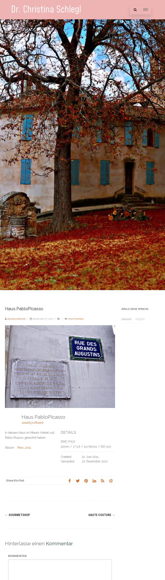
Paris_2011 (24, 447)
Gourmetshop (17, 515)
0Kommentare (76, 318)
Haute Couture (102, 515)
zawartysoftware (32, 422)
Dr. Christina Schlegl (46, 9)
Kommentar (17, 556)
